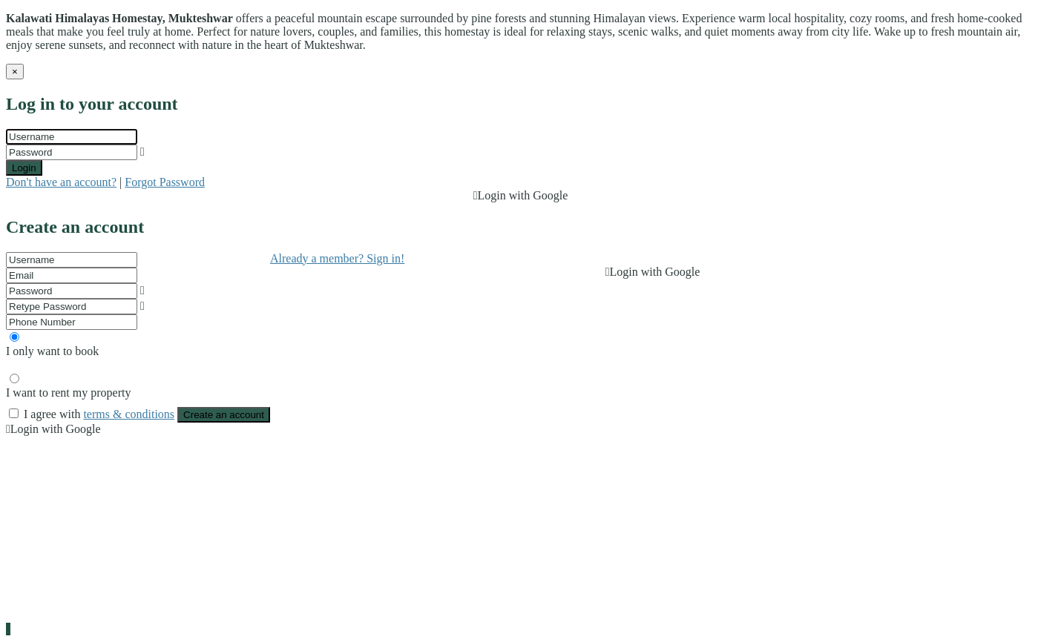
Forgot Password (165, 182)
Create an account (223, 414)
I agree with (100, 414)
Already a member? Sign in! (337, 258)
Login (24, 167)
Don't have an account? (61, 182)
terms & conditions (128, 414)
